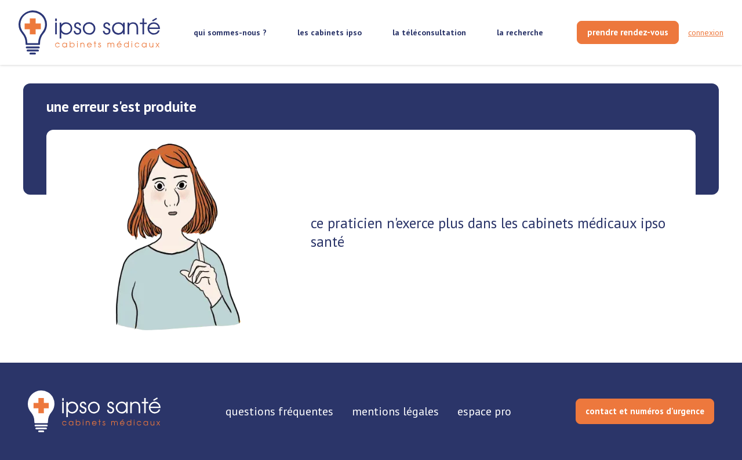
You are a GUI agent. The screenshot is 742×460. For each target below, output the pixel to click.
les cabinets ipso (329, 32)
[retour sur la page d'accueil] (89, 32)
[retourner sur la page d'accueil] (94, 411)
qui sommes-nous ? (230, 32)
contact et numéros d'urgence (644, 411)
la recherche (520, 32)
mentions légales (395, 411)
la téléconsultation (429, 32)
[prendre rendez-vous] (628, 32)
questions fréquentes (279, 411)
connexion (705, 32)
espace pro (484, 411)
